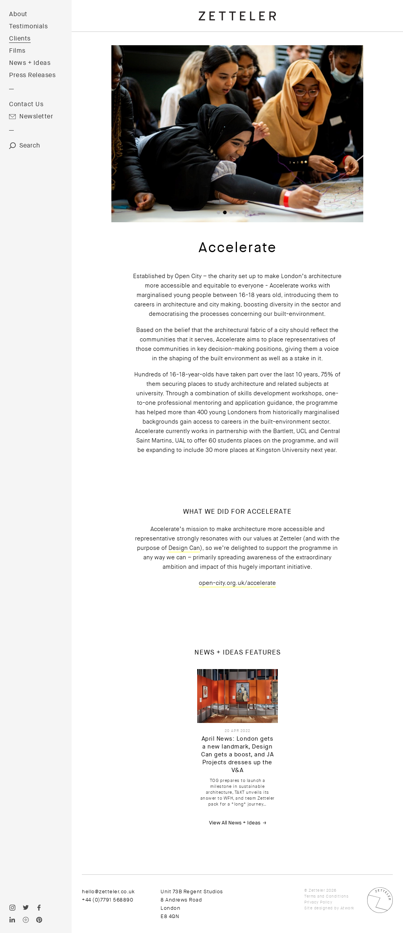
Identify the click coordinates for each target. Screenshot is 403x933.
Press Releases (32, 75)
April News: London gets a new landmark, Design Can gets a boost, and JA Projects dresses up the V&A (237, 754)
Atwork (347, 908)
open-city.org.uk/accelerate (237, 583)
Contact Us (26, 104)
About (18, 14)
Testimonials (28, 26)
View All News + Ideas (235, 822)
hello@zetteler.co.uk (108, 891)
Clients (20, 38)
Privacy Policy (318, 902)
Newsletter (36, 116)
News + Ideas (29, 63)
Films (17, 51)
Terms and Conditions (326, 896)
